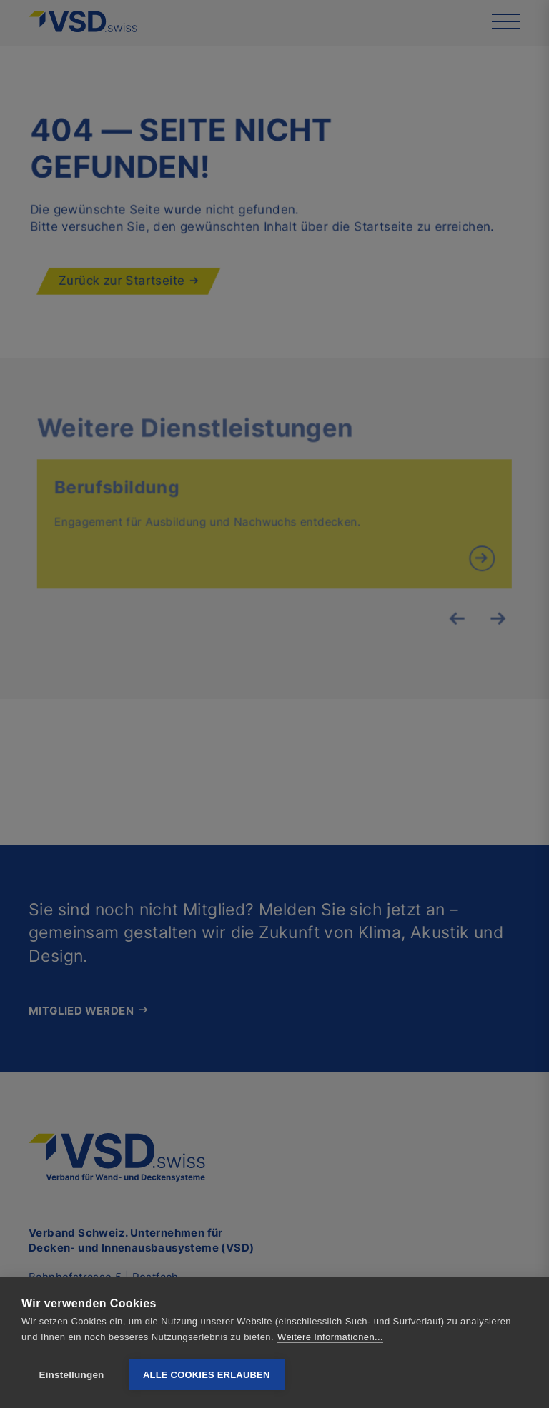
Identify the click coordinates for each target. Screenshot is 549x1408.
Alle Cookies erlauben (206, 1374)
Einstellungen (71, 1374)
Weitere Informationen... (330, 1337)
